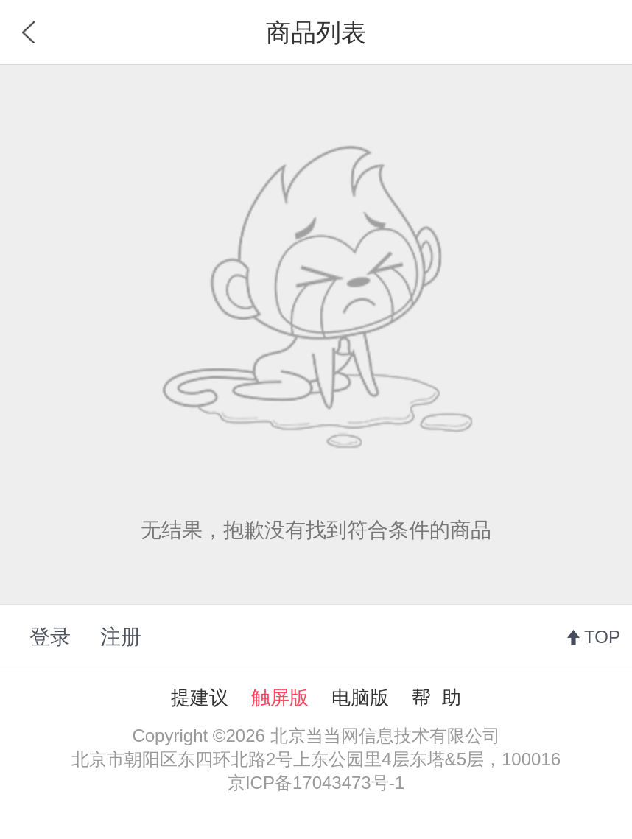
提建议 (199, 698)
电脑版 (360, 698)
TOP (602, 637)
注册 (120, 636)
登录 (50, 636)
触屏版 (280, 698)
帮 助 (436, 698)
